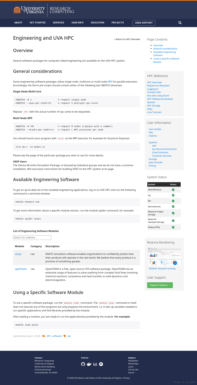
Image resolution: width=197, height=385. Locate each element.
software (57, 335)
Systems (153, 142)
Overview (158, 45)
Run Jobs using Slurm (158, 95)
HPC (48, 335)
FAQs (149, 108)
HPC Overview (154, 82)
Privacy (126, 378)
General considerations (165, 48)
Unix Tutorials (154, 112)
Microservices (154, 206)
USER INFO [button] (78, 22)
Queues (151, 102)
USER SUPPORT (144, 22)
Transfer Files (154, 92)
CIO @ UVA (133, 369)
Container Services (161, 155)
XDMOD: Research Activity (162, 268)
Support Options (159, 285)
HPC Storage (153, 105)
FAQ (151, 132)
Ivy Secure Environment (164, 149)
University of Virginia (111, 378)
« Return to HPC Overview (127, 39)
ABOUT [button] (18, 22)
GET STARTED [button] (38, 22)
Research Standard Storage (156, 220)
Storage (153, 159)
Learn (130, 366)
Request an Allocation (158, 85)
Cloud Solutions (160, 152)
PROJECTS (118, 22)
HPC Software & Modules (160, 98)
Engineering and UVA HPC (43, 37)
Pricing (152, 165)
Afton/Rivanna (154, 189)
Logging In (152, 88)
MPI (110, 81)
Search (131, 372)
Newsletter (133, 360)
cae (69, 335)
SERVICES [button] (58, 22)
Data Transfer (156, 162)
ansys (18, 254)
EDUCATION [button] (97, 22)
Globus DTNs (154, 227)
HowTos (153, 135)
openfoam (21, 269)
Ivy (149, 195)
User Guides (155, 129)
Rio (149, 200)
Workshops (133, 363)
